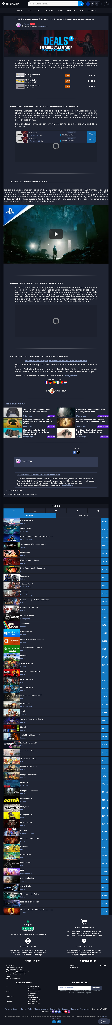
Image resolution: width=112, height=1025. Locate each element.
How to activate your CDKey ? (16, 972)
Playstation (10, 994)
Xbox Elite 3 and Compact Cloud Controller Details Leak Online (36, 408)
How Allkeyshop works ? (14, 965)
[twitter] (78, 450)
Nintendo (9, 999)
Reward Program (34, 989)
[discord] (56, 1009)
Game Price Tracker (35, 987)
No (59, 1022)
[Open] (23, 3)
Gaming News (103, 414)
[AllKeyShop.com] (10, 3)
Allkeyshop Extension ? (14, 976)
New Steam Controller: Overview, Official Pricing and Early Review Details (89, 430)
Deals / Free (32, 993)
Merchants (74, 965)
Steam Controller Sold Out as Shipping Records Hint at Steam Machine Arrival (36, 430)
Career (65, 1006)
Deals (32, 24)
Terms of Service (12, 1006)
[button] (106, 3)
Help (104, 1021)
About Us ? (10, 963)
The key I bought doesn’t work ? (17, 970)
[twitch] (53, 1009)
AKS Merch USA (33, 999)
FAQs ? (8, 974)
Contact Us (55, 1006)
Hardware (51, 414)
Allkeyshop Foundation (80, 1006)
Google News (71, 373)
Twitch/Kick (74, 963)
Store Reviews (33, 995)
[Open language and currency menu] (93, 3)
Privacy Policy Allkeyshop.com (34, 1006)
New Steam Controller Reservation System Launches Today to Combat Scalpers (37, 419)
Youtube (103, 963)
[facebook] (74, 450)
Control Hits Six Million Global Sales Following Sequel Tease (90, 408)
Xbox (8, 989)
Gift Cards (32, 991)
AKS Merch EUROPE (34, 1001)
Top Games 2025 (34, 997)
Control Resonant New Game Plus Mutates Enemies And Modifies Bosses (91, 418)
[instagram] (69, 1009)
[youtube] (66, 1009)
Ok (54, 1022)
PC (7, 984)
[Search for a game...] (56, 3)
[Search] (81, 3)
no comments (43, 26)
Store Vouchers (33, 984)
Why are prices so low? (14, 967)
